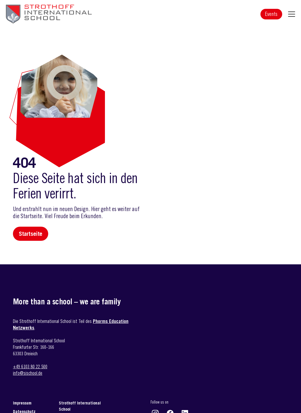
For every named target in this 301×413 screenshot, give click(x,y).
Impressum (22, 402)
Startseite (30, 233)
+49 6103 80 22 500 (30, 366)
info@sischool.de (27, 373)
